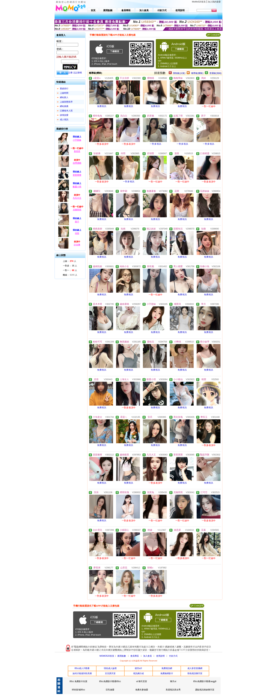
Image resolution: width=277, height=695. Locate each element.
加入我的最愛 (214, 2)
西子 (77, 221)
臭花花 (77, 151)
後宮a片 (138, 668)
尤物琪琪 (77, 209)
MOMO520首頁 (106, 656)
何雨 (77, 233)
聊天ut (173, 681)
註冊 (70, 72)
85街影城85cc (78, 689)
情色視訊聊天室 (194, 673)
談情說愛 (64, 115)
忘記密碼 (77, 72)
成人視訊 (64, 119)
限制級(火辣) (179, 73)
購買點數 (121, 656)
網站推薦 (64, 106)
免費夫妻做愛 (141, 689)
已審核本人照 (66, 110)
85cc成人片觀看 (82, 668)
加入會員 (147, 656)
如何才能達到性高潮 (82, 673)
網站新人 (64, 97)
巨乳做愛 (110, 689)
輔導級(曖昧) (197, 73)
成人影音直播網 (194, 668)
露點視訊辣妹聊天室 (204, 689)
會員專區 (134, 656)
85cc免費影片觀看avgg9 (204, 681)
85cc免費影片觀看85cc (110, 681)
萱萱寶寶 (77, 175)
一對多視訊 (155, 144)
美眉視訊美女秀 (173, 689)
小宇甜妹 (77, 140)
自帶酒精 (77, 163)
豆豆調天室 (110, 673)
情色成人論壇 (110, 668)
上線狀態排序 (66, 102)
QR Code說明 (213, 35)
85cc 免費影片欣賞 (78, 681)
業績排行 (64, 88)
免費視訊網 (166, 668)
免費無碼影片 (166, 673)
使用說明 (160, 656)
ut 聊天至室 (141, 681)
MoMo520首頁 (199, 2)
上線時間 (64, 93)
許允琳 (77, 244)
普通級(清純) (216, 73)
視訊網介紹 (138, 673)
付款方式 (173, 656)
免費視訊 (101, 106)
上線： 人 (69, 261)
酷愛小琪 (77, 186)
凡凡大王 (77, 198)
